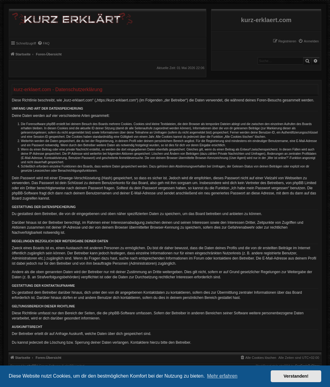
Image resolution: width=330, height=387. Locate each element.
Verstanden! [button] (296, 376)
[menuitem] (308, 41)
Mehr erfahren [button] (222, 376)
